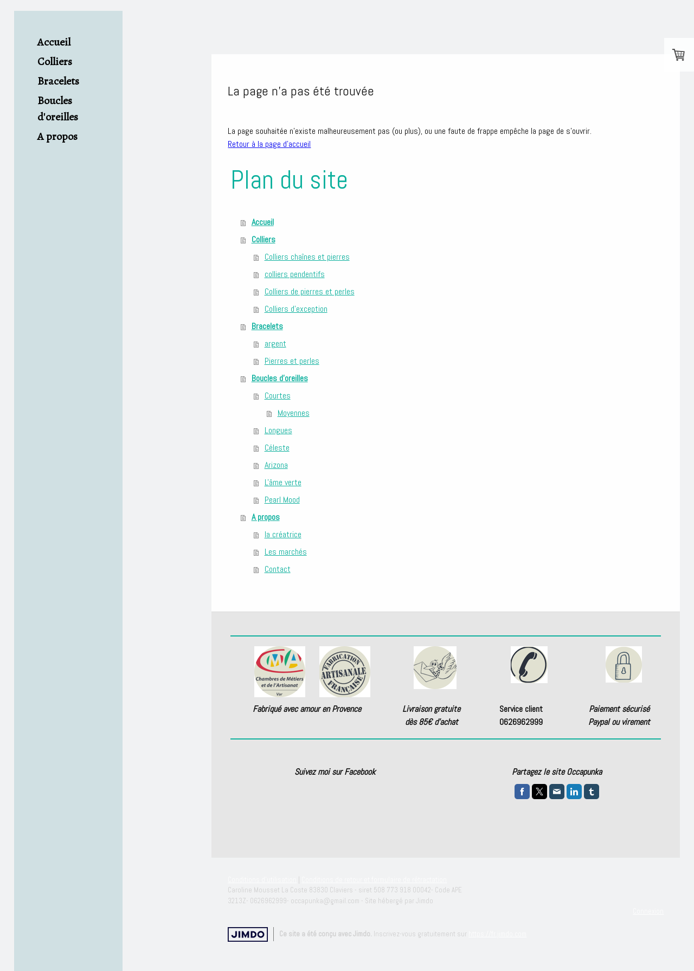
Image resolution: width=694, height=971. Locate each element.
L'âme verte (283, 482)
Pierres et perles (292, 360)
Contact (278, 569)
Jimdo (248, 934)
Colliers (54, 61)
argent (275, 343)
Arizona (276, 465)
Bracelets (58, 81)
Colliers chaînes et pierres (307, 256)
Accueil (53, 42)
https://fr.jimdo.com (497, 933)
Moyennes (294, 413)
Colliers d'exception (296, 308)
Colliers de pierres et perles (310, 291)
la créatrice (283, 534)
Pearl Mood (282, 499)
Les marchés (286, 551)
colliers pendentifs (295, 274)
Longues (278, 430)
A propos (57, 136)
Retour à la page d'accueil (269, 144)
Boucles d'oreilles (57, 108)
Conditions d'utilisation (262, 879)
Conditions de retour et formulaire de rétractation (374, 879)
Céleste (277, 447)
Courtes (278, 395)
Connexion (648, 911)
